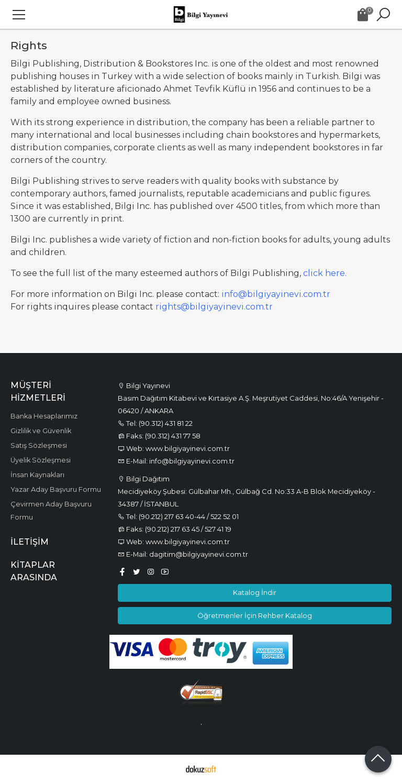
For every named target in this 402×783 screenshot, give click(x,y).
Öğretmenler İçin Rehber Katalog (254, 615)
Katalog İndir (254, 592)
